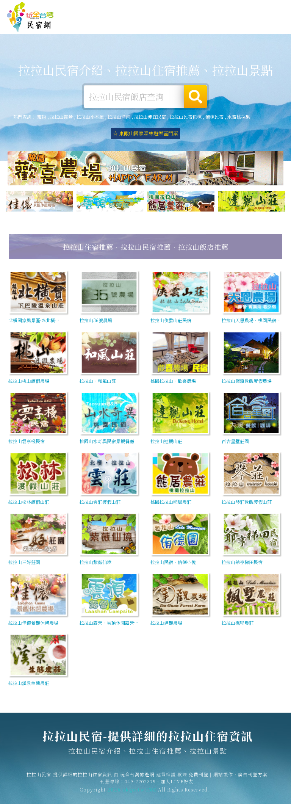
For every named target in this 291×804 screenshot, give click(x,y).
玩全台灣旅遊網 (151, 8)
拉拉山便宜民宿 (150, 116)
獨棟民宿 (214, 116)
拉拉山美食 (161, 25)
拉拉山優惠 (190, 27)
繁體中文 (267, 8)
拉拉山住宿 (74, 23)
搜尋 (195, 96)
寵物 (41, 116)
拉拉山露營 (103, 24)
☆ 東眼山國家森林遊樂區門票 (145, 133)
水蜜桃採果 (238, 116)
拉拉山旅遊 (132, 24)
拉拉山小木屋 (90, 116)
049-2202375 (140, 785)
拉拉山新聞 (218, 28)
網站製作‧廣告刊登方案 (221, 8)
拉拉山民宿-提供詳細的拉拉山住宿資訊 (30, 17)
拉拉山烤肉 (119, 116)
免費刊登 (181, 8)
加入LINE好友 (177, 785)
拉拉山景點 (247, 30)
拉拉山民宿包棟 (186, 116)
